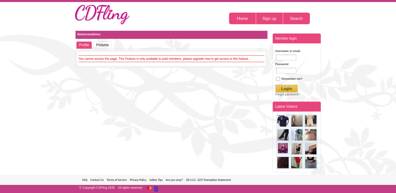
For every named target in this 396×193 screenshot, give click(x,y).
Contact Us (97, 180)
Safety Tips (156, 180)
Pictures (102, 45)
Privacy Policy (138, 180)
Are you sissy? (174, 180)
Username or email (287, 50)
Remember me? (289, 78)
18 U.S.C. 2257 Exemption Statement (208, 180)
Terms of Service (117, 180)
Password (281, 64)
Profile (84, 45)
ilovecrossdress (88, 34)
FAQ (84, 180)
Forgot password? (287, 94)
